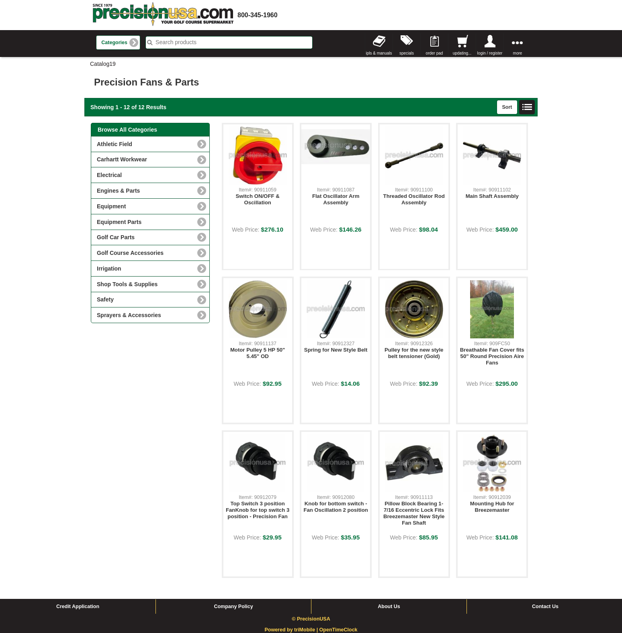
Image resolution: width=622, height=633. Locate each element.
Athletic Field (114, 144)
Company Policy (233, 606)
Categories (114, 42)
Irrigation (109, 268)
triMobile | (306, 630)
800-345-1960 (257, 15)
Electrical (109, 175)
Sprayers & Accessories (129, 315)
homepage (163, 15)
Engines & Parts (118, 190)
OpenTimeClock (338, 630)
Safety (105, 299)
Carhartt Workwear (122, 159)
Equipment (111, 206)
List (527, 107)
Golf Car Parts (116, 237)
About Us (389, 606)
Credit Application (77, 606)
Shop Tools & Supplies (127, 284)
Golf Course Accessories (130, 253)
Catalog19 (103, 64)
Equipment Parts (119, 222)
